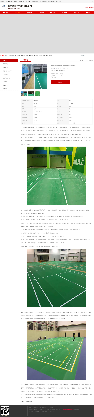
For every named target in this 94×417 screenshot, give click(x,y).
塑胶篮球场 (6, 85)
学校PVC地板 (6, 67)
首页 (85, 60)
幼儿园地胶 (6, 74)
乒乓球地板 (6, 81)
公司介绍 (41, 12)
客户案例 (64, 12)
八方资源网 (37, 411)
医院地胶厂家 (6, 78)
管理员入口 (48, 411)
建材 (57, 70)
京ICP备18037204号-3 (56, 409)
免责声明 (42, 411)
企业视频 (29, 12)
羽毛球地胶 (6, 64)
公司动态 (52, 12)
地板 (60, 70)
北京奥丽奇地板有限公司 (68, 409)
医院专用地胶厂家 (7, 71)
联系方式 (88, 12)
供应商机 (17, 12)
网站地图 (53, 411)
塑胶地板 (5, 88)
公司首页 (5, 12)
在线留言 (60, 82)
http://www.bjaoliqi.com (26, 401)
